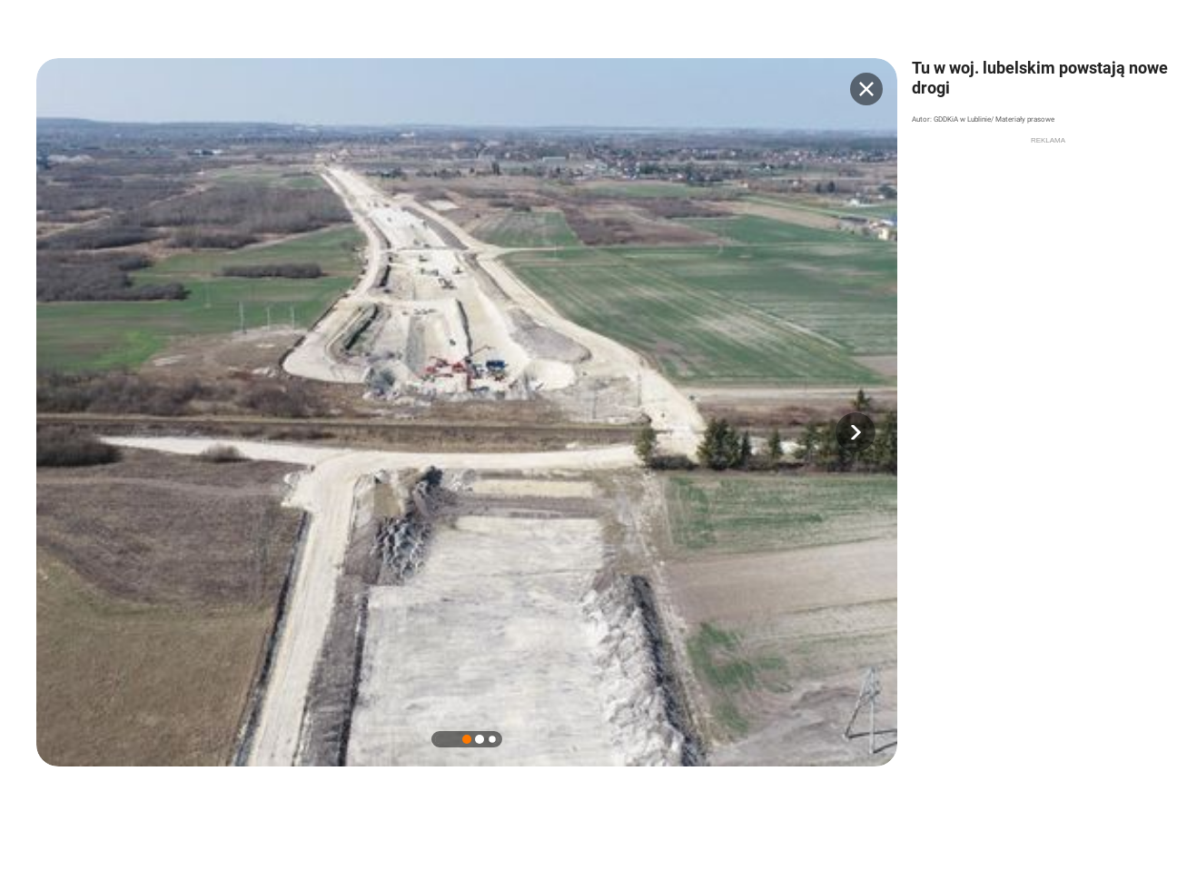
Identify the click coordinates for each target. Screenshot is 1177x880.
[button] (855, 432)
